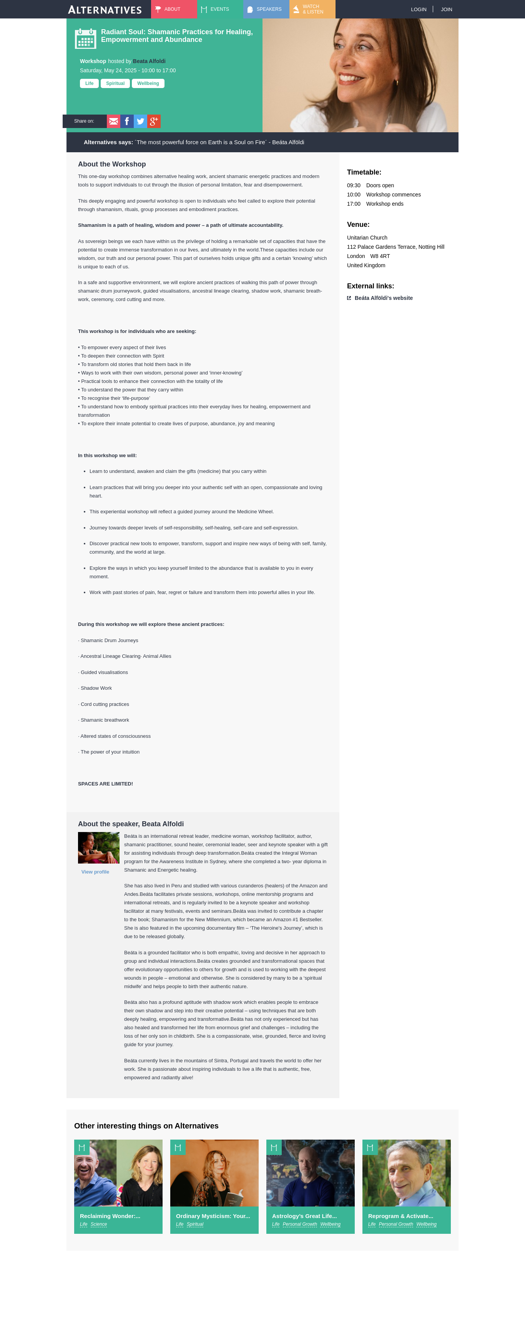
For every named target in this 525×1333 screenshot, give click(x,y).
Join (446, 9)
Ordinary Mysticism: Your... (213, 1216)
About (172, 9)
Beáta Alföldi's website (384, 298)
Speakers (269, 9)
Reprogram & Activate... (401, 1216)
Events (220, 9)
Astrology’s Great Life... (304, 1216)
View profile (95, 872)
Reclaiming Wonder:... (110, 1216)
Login (418, 9)
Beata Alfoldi (149, 61)
